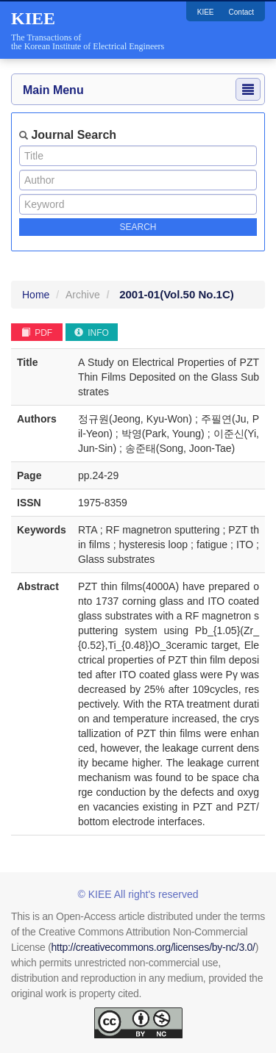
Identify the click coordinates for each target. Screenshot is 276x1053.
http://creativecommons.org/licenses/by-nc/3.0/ (153, 947)
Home (35, 295)
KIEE (205, 12)
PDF (36, 333)
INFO (91, 333)
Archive (83, 295)
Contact (241, 12)
